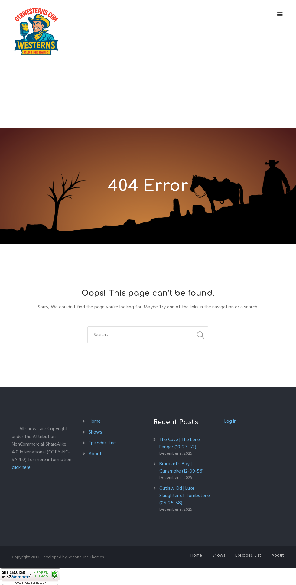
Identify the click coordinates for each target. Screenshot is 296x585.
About (95, 454)
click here (21, 467)
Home (95, 421)
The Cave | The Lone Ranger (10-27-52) (179, 443)
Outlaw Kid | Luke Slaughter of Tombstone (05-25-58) (184, 495)
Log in (230, 421)
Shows (95, 432)
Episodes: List (102, 443)
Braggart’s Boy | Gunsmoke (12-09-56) (181, 467)
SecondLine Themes (86, 557)
